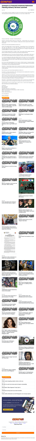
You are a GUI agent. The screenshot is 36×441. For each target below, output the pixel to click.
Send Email (5, 87)
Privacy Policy (15, 423)
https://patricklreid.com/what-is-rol (17, 70)
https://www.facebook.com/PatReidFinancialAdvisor (10, 83)
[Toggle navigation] (33, 2)
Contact (24, 423)
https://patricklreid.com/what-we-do (14, 44)
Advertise (20, 423)
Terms (11, 423)
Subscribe (18, 432)
